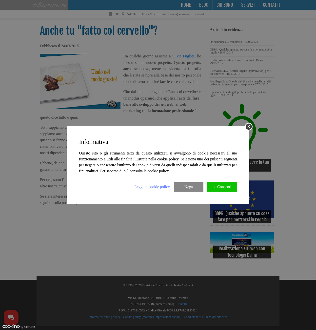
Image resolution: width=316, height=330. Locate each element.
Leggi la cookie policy (152, 187)
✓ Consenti (222, 187)
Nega (188, 187)
